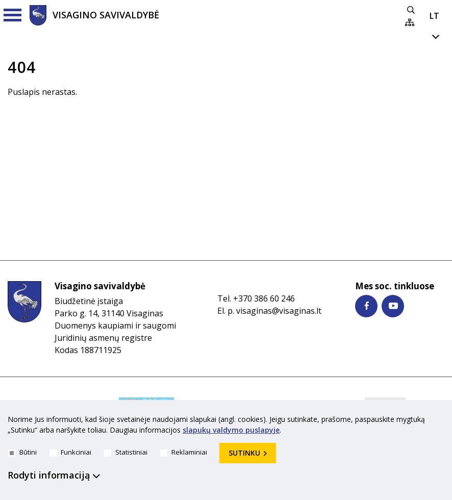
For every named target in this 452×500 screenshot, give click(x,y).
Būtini (22, 452)
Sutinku (244, 453)
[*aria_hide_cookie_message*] (441, 421)
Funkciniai (70, 452)
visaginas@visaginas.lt (278, 310)
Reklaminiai (183, 452)
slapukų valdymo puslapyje (231, 430)
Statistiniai (125, 452)
